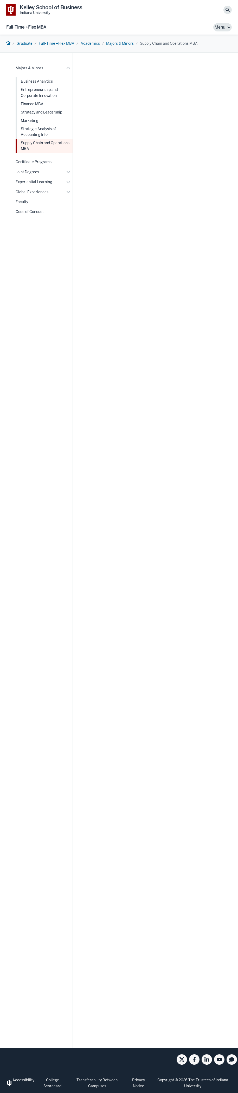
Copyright (165, 1080)
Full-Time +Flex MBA (26, 27)
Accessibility (23, 1080)
